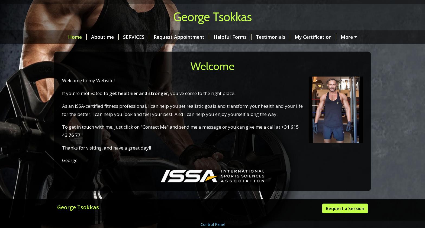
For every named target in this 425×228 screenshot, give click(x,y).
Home (71, 37)
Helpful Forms (226, 37)
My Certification (309, 37)
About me (98, 37)
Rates (343, 37)
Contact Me (75, 48)
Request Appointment (175, 37)
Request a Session (345, 220)
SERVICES (130, 37)
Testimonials (266, 37)
